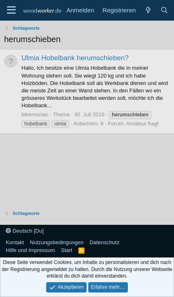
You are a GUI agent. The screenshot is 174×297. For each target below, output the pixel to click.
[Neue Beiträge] (148, 10)
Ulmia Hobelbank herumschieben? (75, 58)
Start (66, 250)
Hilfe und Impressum (30, 250)
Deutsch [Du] (25, 231)
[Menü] (11, 10)
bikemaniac (35, 114)
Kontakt (15, 242)
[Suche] (164, 10)
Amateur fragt (142, 123)
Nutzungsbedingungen (57, 242)
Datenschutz (104, 242)
